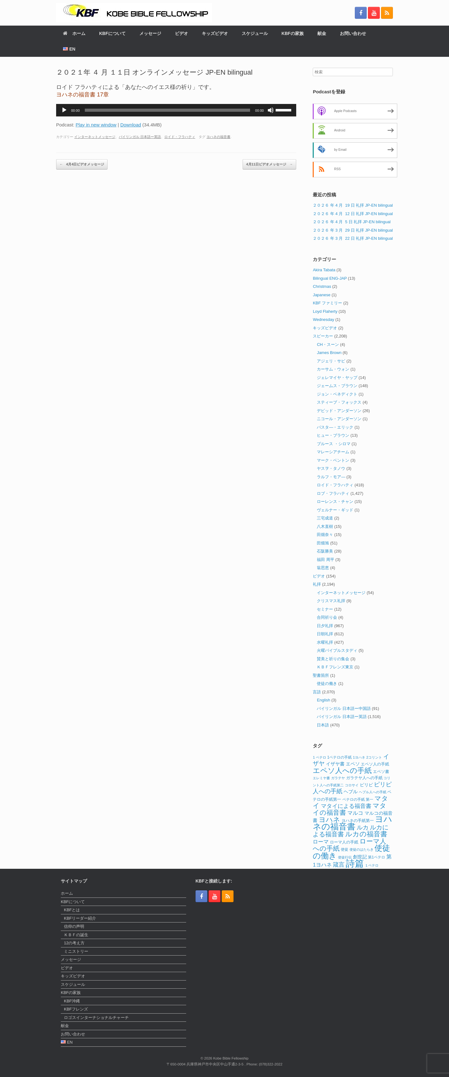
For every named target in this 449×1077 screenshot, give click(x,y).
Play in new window (96, 124)
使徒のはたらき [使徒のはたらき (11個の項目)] (362, 849)
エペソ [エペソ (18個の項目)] (353, 763)
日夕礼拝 (325, 625)
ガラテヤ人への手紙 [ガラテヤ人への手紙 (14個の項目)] (364, 777)
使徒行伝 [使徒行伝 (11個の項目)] (345, 857)
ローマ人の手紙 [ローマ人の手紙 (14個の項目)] (344, 842)
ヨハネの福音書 (218, 137)
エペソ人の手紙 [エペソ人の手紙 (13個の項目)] (375, 764)
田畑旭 (323, 543)
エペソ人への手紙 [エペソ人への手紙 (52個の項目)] (342, 770)
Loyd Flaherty (325, 311)
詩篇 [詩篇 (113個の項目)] (355, 863)
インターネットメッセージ (94, 137)
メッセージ (150, 33)
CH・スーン (328, 344)
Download (130, 124)
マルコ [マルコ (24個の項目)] (355, 813)
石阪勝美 (325, 551)
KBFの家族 (293, 33)
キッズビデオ (215, 33)
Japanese (321, 295)
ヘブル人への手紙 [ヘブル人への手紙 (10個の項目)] (372, 792)
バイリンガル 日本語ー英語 (140, 137)
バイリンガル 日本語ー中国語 (344, 708)
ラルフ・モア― (331, 477)
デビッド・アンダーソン (339, 410)
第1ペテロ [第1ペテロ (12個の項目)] (376, 857)
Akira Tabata (324, 270)
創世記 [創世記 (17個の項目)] (360, 856)
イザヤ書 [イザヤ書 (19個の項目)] (335, 763)
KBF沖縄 (72, 1001)
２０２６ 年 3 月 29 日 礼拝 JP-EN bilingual (353, 230)
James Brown (329, 352)
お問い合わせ (353, 33)
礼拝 (317, 584)
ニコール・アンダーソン (339, 418)
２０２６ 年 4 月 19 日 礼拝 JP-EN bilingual (353, 205)
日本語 (323, 725)
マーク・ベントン (333, 460)
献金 (321, 33)
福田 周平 (325, 559)
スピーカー (323, 336)
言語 (317, 692)
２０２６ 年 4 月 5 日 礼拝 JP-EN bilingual (351, 221)
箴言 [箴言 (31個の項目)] (339, 864)
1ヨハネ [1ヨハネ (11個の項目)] (359, 757)
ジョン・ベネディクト (337, 394)
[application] (176, 110)
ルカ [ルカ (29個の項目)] (363, 827)
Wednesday (323, 319)
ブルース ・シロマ (333, 443)
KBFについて (112, 33)
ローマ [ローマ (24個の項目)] (321, 841)
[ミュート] (271, 110)
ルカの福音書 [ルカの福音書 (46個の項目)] (366, 834)
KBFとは (72, 909)
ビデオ (181, 33)
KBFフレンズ (76, 1009)
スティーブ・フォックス (339, 402)
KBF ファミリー (327, 303)
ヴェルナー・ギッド (335, 510)
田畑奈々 (325, 534)
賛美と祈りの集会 (333, 659)
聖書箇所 (321, 675)
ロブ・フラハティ (333, 493)
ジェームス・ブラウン (337, 385)
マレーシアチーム (333, 452)
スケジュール (255, 33)
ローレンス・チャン (335, 501)
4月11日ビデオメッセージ (269, 164)
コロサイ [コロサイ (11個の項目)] (352, 785)
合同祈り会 (327, 617)
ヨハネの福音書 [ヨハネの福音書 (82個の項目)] (352, 822)
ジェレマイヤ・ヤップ (337, 377)
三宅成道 (325, 518)
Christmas (322, 286)
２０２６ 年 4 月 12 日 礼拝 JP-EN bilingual (353, 213)
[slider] (167, 110)
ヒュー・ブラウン (333, 435)
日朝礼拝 (325, 634)
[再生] (64, 110)
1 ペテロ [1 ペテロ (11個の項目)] (319, 757)
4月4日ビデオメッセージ (82, 164)
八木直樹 (325, 526)
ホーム (74, 33)
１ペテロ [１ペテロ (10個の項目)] (372, 865)
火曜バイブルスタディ (337, 650)
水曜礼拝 (325, 642)
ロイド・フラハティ (179, 137)
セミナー (325, 609)
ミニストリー (76, 951)
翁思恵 (323, 567)
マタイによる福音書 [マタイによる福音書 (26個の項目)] (346, 806)
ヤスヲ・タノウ (331, 468)
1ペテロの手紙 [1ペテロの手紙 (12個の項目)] (339, 757)
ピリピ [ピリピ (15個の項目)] (366, 785)
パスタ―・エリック (335, 427)
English (323, 700)
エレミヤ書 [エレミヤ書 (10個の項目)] (321, 778)
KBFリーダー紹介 (80, 918)
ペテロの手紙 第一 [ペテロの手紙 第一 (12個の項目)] (357, 799)
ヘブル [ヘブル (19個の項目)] (351, 791)
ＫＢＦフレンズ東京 (335, 667)
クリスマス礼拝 (331, 600)
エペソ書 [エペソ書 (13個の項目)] (381, 772)
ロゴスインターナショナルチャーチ (96, 1017)
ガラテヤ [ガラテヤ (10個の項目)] (338, 778)
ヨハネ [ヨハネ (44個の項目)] (329, 820)
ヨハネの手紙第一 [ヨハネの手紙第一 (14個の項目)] (357, 820)
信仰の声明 (74, 926)
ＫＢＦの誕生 (76, 934)
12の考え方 (74, 943)
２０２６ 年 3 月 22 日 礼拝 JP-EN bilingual (353, 238)
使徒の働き (327, 683)
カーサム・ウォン (333, 369)
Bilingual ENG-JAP (330, 278)
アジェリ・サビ (331, 361)
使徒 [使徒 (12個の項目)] (344, 849)
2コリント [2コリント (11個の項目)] (374, 757)
